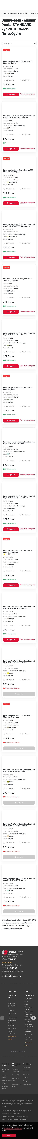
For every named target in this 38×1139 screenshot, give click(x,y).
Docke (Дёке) (29, 13)
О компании (26, 1067)
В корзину (11, 94)
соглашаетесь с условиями (13, 1129)
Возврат (26, 1081)
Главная (4, 13)
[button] (33, 1018)
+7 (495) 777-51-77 (12, 996)
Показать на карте (12, 1038)
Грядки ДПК (16, 1075)
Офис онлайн (27, 1084)
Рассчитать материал (27, 94)
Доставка (26, 1074)
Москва (12, 991)
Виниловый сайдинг (16, 13)
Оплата (25, 1077)
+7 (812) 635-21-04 (29, 1000)
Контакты (26, 1071)
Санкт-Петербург (29, 993)
